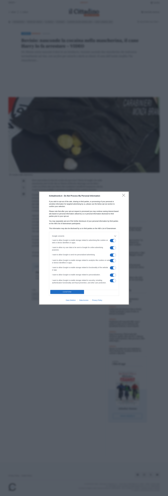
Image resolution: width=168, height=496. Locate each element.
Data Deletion (71, 300)
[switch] (113, 240)
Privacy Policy (97, 300)
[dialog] (84, 248)
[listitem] (84, 236)
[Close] (124, 196)
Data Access (83, 300)
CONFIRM (67, 292)
